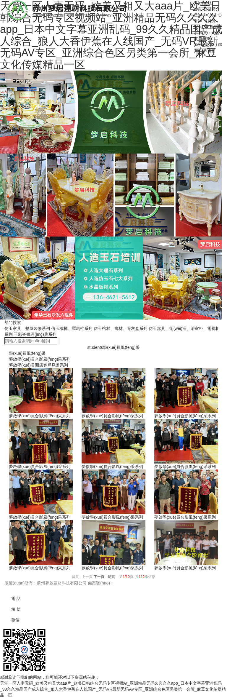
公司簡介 (211, 9)
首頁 (198, 9)
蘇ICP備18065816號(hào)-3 (139, 583)
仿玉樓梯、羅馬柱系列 (72, 328)
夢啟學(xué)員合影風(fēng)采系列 (39, 359)
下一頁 (99, 577)
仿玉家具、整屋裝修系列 (27, 328)
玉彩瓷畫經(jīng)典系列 (35, 334)
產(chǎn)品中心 (208, 14)
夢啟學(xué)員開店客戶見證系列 (38, 365)
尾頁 (111, 577)
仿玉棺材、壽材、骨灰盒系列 (120, 328)
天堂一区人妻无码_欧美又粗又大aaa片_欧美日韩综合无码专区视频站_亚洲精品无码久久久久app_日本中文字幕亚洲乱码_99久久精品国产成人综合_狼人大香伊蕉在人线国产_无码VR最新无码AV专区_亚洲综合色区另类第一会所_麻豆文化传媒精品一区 (113, 689)
